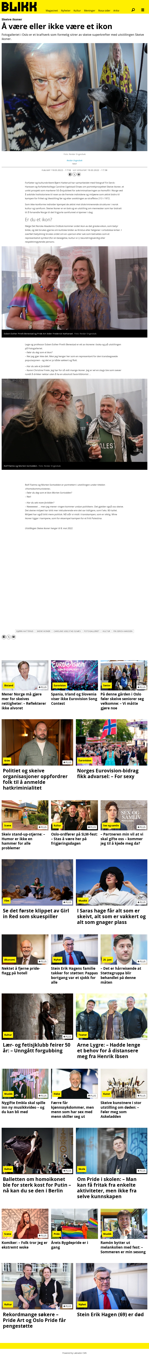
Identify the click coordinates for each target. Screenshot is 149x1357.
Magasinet (52, 10)
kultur (106, 631)
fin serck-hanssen (123, 631)
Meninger (89, 10)
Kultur (77, 10)
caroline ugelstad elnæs (67, 631)
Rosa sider (104, 10)
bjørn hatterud (25, 631)
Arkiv (116, 10)
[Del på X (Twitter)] (74, 174)
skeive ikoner (43, 631)
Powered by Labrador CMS (74, 1353)
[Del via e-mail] (79, 174)
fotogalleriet (91, 631)
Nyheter (66, 10)
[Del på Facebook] (70, 174)
